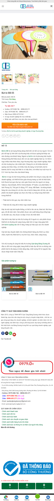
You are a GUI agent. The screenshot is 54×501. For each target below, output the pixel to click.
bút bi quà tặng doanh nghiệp (21, 131)
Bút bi (9, 131)
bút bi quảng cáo (11, 225)
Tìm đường (5, 497)
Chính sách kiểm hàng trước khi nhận (15, 422)
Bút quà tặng (14, 89)
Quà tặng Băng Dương (39, 244)
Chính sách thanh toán (10, 411)
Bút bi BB (5, 151)
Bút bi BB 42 (13, 294)
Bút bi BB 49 (40, 294)
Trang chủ (5, 89)
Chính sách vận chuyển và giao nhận (15, 419)
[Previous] (1, 283)
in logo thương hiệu (37, 131)
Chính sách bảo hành (9, 417)
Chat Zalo (16, 497)
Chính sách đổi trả (8, 414)
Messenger (48, 497)
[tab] (27, 145)
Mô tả (4, 146)
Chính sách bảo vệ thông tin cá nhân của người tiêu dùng (22, 425)
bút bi (31, 156)
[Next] (52, 283)
